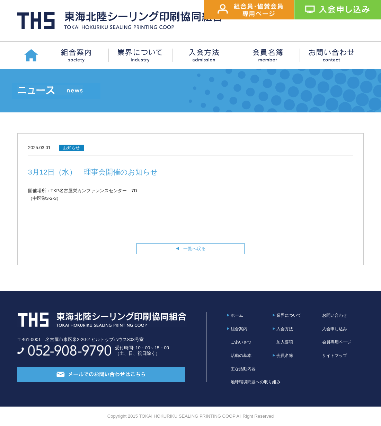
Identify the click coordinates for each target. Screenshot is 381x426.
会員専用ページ (336, 342)
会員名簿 (284, 355)
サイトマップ (334, 355)
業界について (288, 315)
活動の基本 (241, 355)
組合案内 (239, 328)
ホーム (237, 315)
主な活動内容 (243, 368)
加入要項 (284, 342)
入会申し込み (334, 328)
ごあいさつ (241, 342)
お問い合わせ (334, 315)
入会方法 (284, 328)
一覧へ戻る (194, 248)
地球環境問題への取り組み (256, 382)
